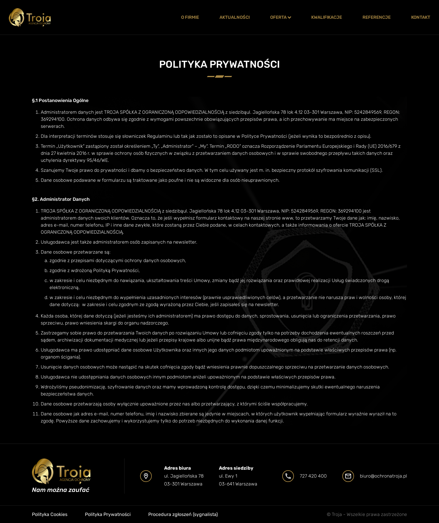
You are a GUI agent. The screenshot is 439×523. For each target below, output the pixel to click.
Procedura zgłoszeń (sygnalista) (183, 514)
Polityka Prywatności (108, 514)
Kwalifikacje (326, 17)
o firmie (190, 17)
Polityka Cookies (49, 514)
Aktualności (235, 17)
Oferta (278, 17)
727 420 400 (313, 476)
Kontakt (420, 17)
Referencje (377, 17)
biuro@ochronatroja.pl (383, 476)
